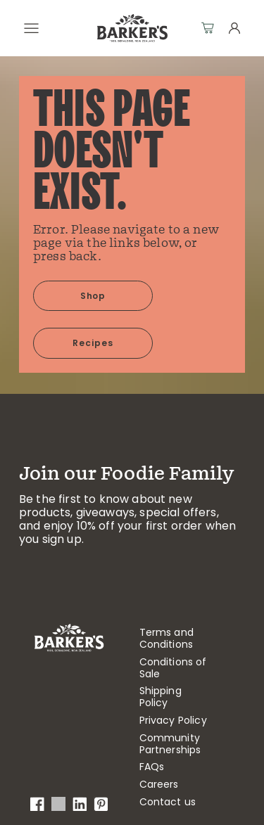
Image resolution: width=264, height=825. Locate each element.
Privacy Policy (173, 721)
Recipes (93, 343)
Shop (93, 296)
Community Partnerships (170, 744)
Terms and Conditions (166, 639)
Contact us (167, 802)
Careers (159, 785)
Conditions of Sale (173, 668)
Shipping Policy (160, 697)
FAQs (152, 767)
